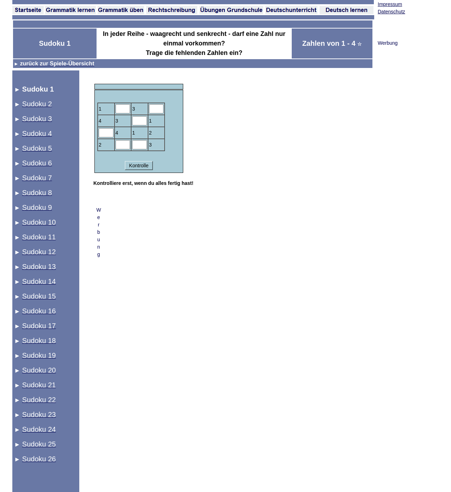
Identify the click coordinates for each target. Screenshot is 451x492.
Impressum (390, 4)
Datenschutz (391, 11)
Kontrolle (139, 165)
